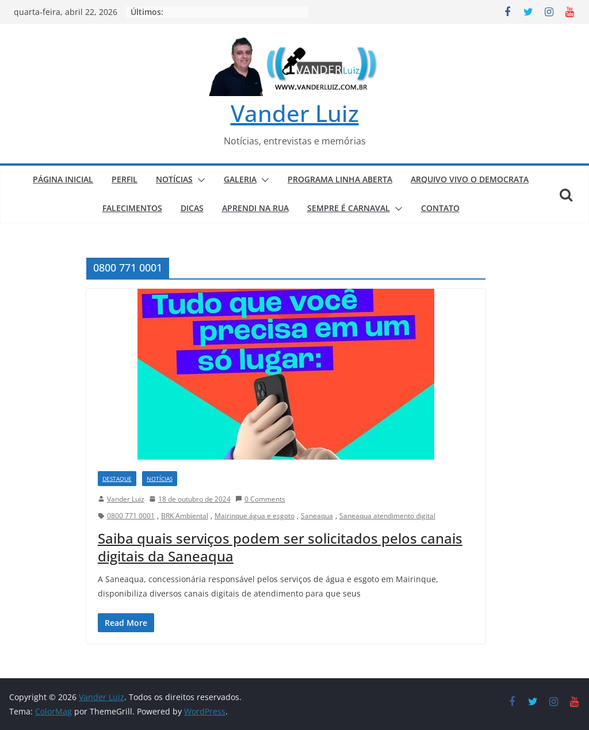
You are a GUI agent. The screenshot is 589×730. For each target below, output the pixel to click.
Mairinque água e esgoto (254, 516)
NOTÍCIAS (174, 179)
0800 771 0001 (131, 516)
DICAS (192, 207)
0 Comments (260, 499)
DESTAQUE (117, 479)
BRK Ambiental (184, 516)
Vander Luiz (295, 113)
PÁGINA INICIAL (63, 179)
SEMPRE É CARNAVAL (348, 207)
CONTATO (440, 207)
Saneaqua (317, 516)
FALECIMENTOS (132, 207)
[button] (199, 180)
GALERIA (240, 179)
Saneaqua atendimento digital (387, 516)
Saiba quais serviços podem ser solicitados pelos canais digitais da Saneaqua (280, 547)
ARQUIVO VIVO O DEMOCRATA (470, 179)
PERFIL (124, 179)
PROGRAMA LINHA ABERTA (340, 179)
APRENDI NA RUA (255, 207)
